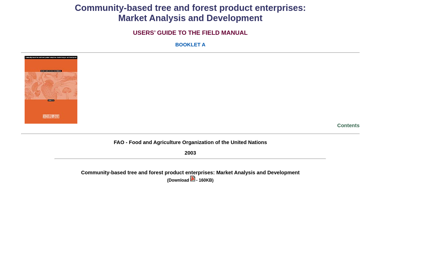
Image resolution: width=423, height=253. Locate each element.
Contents (348, 125)
